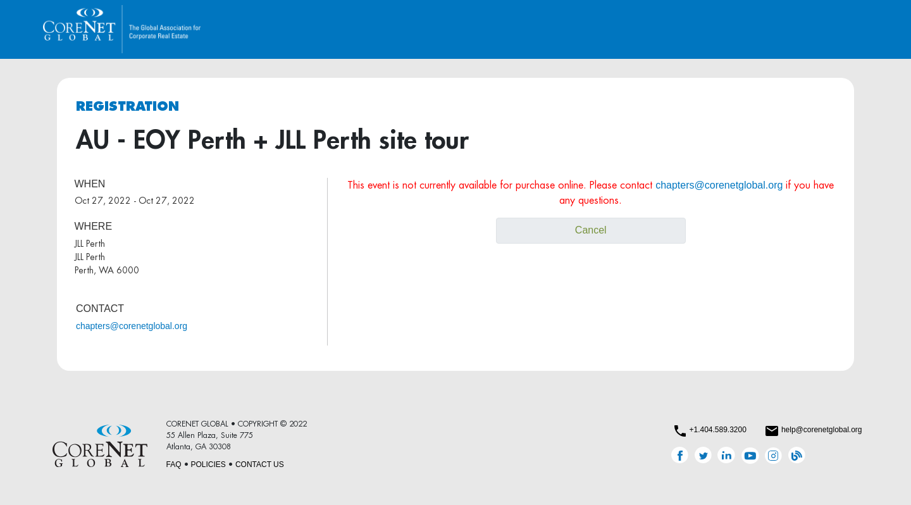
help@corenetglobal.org (821, 429)
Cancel (591, 230)
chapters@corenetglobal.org (131, 326)
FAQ (174, 464)
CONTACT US (259, 464)
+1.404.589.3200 (717, 429)
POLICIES (208, 464)
